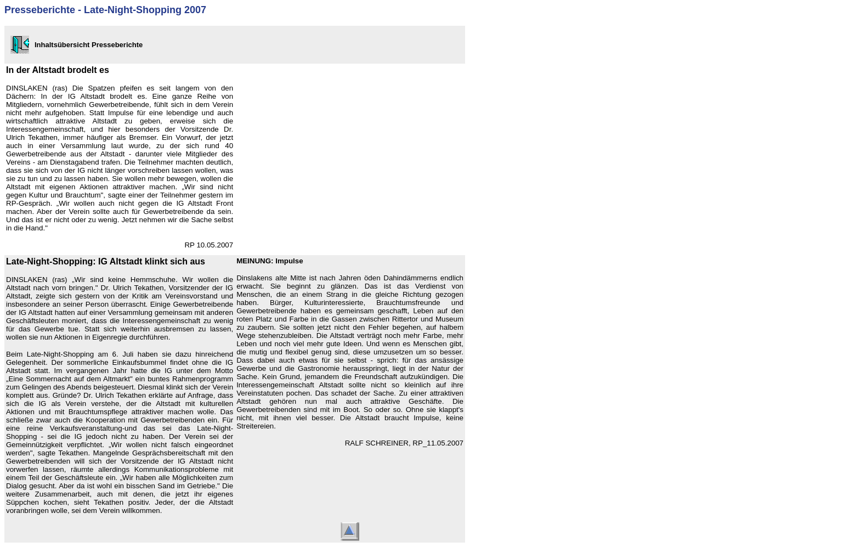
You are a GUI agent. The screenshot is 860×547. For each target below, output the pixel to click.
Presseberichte (39, 9)
